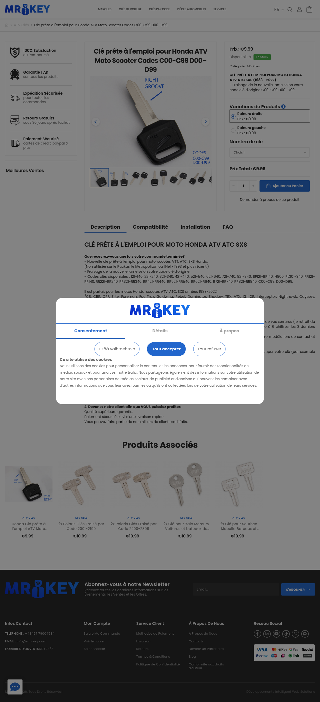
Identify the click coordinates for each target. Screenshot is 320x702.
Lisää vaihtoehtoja (117, 349)
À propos (229, 331)
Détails (160, 331)
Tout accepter (166, 349)
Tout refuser (209, 349)
